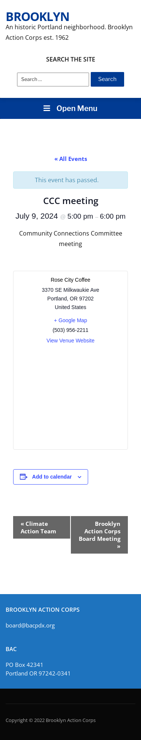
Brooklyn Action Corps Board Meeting (99, 535)
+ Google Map (70, 320)
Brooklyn (37, 16)
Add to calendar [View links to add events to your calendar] (52, 477)
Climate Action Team (38, 527)
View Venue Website (70, 341)
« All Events (70, 158)
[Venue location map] (70, 397)
